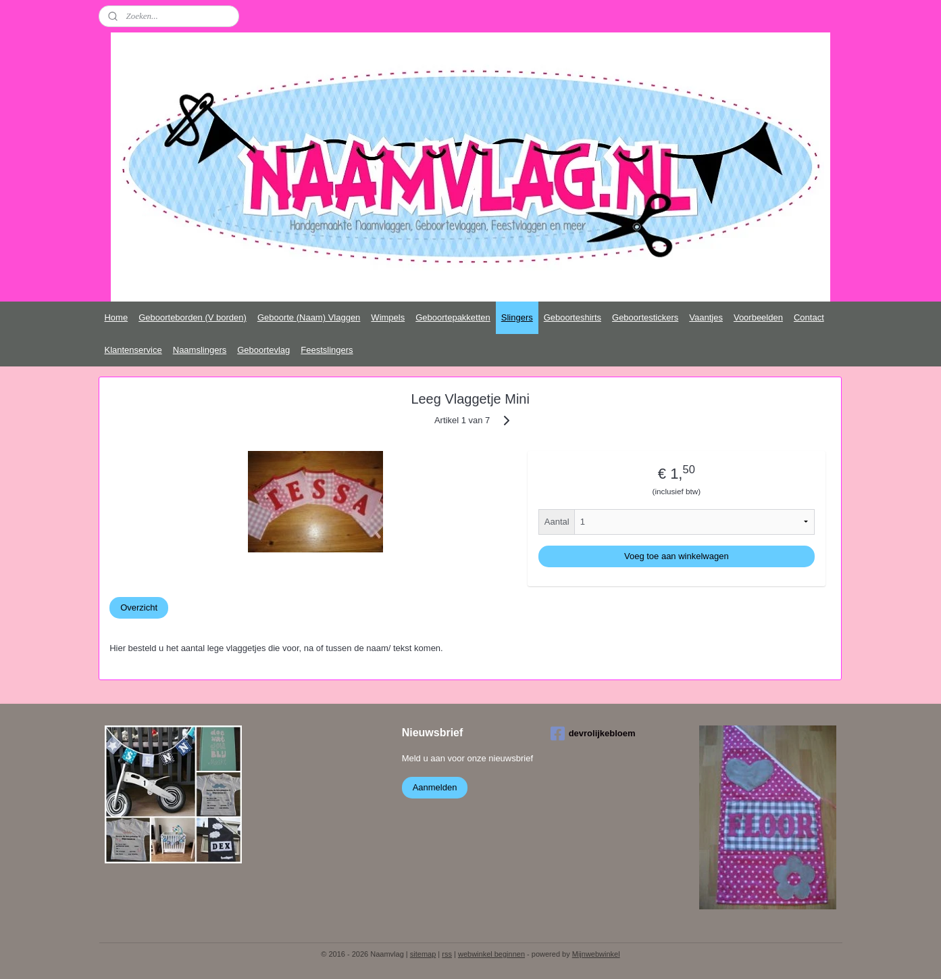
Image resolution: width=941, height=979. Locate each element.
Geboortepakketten (452, 317)
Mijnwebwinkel (596, 954)
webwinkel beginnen (491, 954)
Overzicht (138, 607)
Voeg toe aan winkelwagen (676, 556)
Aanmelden (435, 787)
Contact (809, 317)
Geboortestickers (645, 317)
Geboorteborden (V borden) (192, 317)
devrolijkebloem (593, 733)
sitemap (423, 954)
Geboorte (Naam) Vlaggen (308, 317)
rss (447, 954)
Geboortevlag (263, 350)
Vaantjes (706, 317)
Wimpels (388, 317)
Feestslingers (327, 350)
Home (116, 317)
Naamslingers (199, 350)
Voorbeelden (758, 317)
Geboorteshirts (572, 317)
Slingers (517, 317)
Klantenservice (132, 350)
